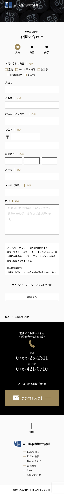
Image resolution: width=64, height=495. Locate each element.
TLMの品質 (33, 456)
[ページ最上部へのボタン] (32, 428)
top (7, 316)
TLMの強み (33, 451)
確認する (32, 297)
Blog (29, 470)
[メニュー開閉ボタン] (57, 5)
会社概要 (31, 465)
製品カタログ (34, 461)
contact (28, 397)
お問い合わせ (34, 474)
